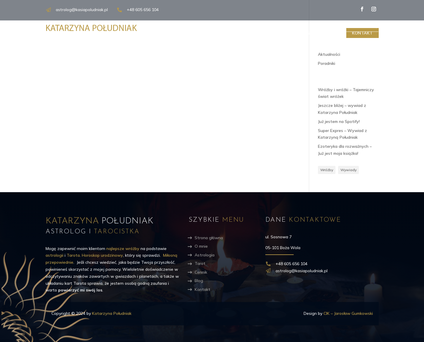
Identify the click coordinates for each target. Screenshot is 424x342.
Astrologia (245, 33)
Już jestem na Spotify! (339, 121)
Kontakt (362, 33)
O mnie (212, 33)
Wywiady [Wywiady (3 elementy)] (348, 170)
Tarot (279, 33)
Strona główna (209, 237)
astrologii (54, 255)
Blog (331, 33)
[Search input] (345, 26)
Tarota (73, 255)
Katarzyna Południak (111, 313)
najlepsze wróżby (122, 248)
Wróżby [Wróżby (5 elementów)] (326, 170)
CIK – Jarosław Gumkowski (348, 313)
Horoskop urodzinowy (102, 255)
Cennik (306, 33)
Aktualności (329, 54)
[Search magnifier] (374, 26)
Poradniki (326, 63)
